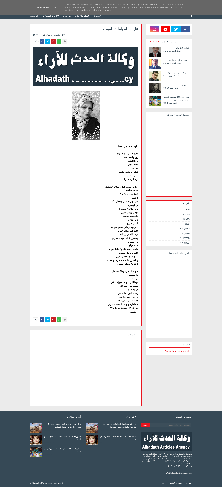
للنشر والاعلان (176, 483)
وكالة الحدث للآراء (37, 483)
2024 (186, 219)
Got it (55, 7)
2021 (185, 233)
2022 (185, 228)
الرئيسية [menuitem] (34, 15)
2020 (185, 238)
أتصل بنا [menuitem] (97, 15)
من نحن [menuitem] (67, 15)
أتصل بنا (188, 483)
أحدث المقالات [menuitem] (49, 15)
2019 (185, 243)
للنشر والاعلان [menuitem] (82, 15)
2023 (185, 224)
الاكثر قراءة (154, 41)
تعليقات (174, 41)
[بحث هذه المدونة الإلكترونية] (170, 425)
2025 (186, 214)
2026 (186, 209)
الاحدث (165, 41)
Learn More (42, 7)
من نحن (164, 483)
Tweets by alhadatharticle (177, 351)
